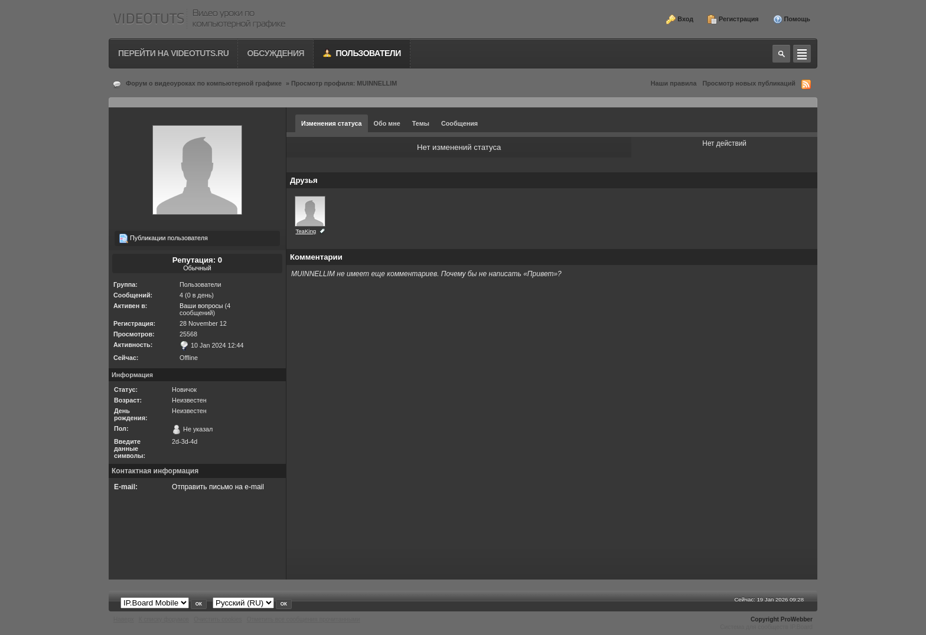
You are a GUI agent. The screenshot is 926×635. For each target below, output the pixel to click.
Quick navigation (802, 54)
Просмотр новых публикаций (748, 83)
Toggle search (781, 54)
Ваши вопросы (201, 305)
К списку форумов (164, 619)
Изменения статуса (331, 123)
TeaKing (305, 231)
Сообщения (459, 123)
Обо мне (387, 123)
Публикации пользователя (163, 238)
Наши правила (674, 83)
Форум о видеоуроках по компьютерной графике (204, 83)
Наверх (123, 619)
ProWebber (797, 619)
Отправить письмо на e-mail (218, 487)
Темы (420, 123)
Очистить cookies (218, 619)
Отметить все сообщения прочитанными (303, 619)
